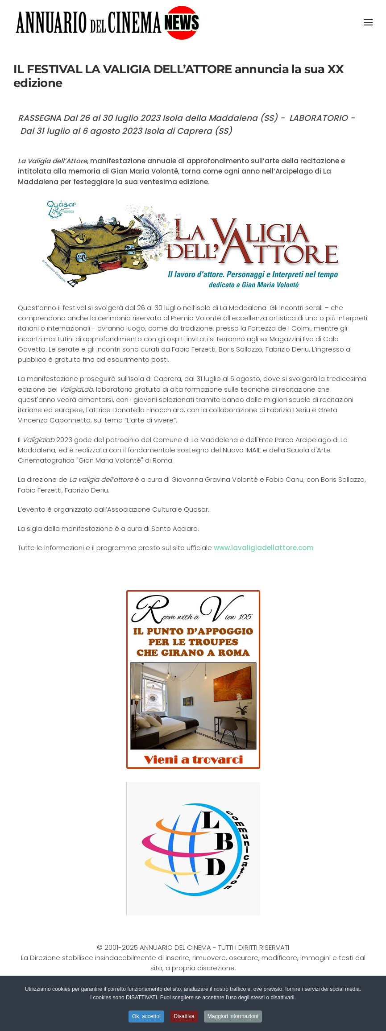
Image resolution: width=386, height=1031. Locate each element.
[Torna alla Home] (107, 22)
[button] (368, 22)
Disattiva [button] (184, 1017)
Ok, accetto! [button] (146, 1017)
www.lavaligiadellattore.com (264, 547)
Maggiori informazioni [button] (233, 1017)
